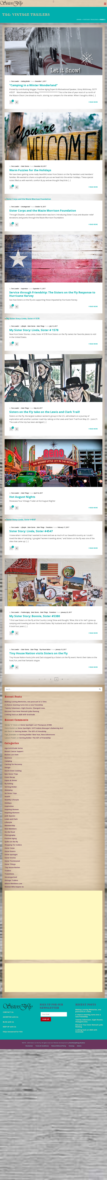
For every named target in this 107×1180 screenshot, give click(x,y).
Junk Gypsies (10, 816)
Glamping (9, 790)
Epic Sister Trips (11, 774)
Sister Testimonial (12, 861)
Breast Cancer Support (14, 751)
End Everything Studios (77, 1043)
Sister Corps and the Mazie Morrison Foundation (42, 210)
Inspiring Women (12, 809)
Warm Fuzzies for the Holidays (30, 170)
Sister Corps (10, 848)
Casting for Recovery (13, 764)
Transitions (49, 527)
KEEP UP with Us (9, 1027)
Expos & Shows (11, 780)
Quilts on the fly (11, 842)
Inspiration (24, 289)
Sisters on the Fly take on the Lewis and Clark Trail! (44, 412)
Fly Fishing (9, 784)
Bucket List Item (11, 755)
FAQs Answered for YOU (13, 1032)
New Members (11, 829)
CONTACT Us (8, 1012)
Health (7, 796)
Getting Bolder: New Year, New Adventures (37, 734)
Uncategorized (25, 207)
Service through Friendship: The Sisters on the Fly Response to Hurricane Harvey (52, 294)
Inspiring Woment (12, 813)
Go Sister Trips (11, 793)
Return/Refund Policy (58, 1046)
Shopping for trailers (13, 845)
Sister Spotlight (11, 854)
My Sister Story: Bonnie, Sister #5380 (34, 616)
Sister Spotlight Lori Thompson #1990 (36, 725)
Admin (79, 1046)
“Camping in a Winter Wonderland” (33, 85)
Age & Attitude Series (14, 748)
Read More (93, 102)
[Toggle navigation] (105, 4)
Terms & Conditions (42, 1046)
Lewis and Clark (11, 819)
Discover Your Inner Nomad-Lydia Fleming (22, 711)
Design (7, 767)
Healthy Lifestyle (12, 800)
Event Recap (10, 777)
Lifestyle (23, 326)
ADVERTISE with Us (10, 1017)
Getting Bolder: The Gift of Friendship (30, 731)
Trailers (8, 871)
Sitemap (71, 1046)
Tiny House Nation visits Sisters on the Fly (38, 653)
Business (8, 758)
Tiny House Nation (45, 649)
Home (79, 19)
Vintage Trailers (90, 19)
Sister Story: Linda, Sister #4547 (31, 531)
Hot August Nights (22, 497)
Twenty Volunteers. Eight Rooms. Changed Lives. (25, 708)
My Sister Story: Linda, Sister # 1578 (33, 330)
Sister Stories (25, 166)
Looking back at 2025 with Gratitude (20, 714)
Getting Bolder (25, 81)
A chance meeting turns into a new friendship (24, 705)
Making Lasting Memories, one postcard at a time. (26, 702)
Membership (10, 825)
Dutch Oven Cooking (13, 771)
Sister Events (10, 851)
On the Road (10, 832)
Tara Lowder (15, 81)
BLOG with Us (8, 1022)
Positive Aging (25, 612)
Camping (8, 761)
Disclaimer (29, 1046)
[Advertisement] (53, 925)
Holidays (8, 803)
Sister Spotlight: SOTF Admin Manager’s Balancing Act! (40, 728)
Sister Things (40, 326)
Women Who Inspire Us (14, 887)
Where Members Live (13, 883)
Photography (10, 835)
